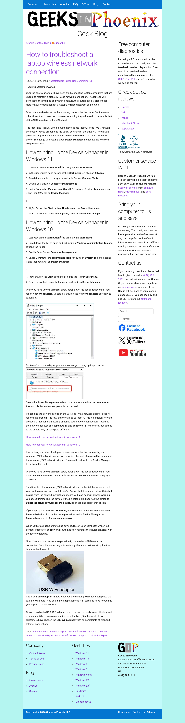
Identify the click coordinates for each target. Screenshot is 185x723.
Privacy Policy (37, 664)
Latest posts (36, 680)
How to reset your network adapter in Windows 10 (53, 444)
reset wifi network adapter (83, 631)
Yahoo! (125, 117)
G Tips (85, 4)
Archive (30, 42)
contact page (129, 287)
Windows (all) (82, 685)
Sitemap (151, 712)
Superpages (128, 128)
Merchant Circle (130, 123)
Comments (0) (84, 81)
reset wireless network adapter (50, 631)
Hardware (80, 691)
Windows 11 (82, 653)
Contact (107, 4)
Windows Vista (83, 674)
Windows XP (82, 680)
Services (33, 4)
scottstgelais (57, 81)
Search (33, 691)
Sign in (48, 42)
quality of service (127, 187)
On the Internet (37, 653)
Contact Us (139, 712)
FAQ (75, 4)
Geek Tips (71, 81)
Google (125, 107)
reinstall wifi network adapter (71, 635)
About (63, 4)
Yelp (124, 112)
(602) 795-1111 (126, 79)
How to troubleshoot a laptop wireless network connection (61, 63)
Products (49, 4)
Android (79, 696)
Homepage (124, 712)
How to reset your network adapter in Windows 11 (53, 437)
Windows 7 (81, 669)
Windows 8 (81, 664)
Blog (95, 4)
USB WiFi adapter (98, 635)
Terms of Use (36, 658)
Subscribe (58, 42)
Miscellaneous (83, 701)
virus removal (132, 191)
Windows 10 (82, 658)
